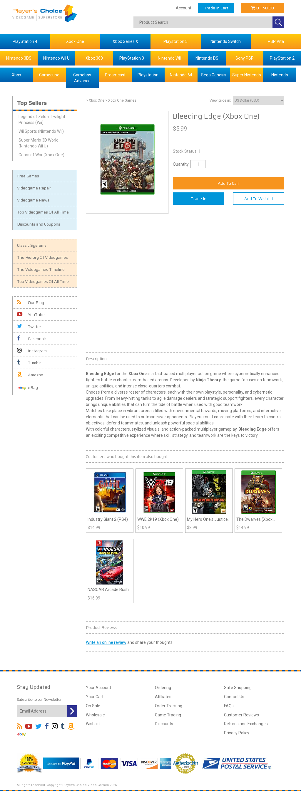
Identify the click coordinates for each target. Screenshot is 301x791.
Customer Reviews (241, 715)
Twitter (29, 326)
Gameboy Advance (82, 78)
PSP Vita (276, 41)
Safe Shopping (238, 687)
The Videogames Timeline (41, 269)
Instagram (32, 350)
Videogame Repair (34, 188)
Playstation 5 (175, 41)
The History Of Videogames (42, 257)
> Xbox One (95, 100)
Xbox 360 (94, 58)
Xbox (16, 75)
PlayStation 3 (131, 58)
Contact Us (234, 696)
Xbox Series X (125, 41)
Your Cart (94, 696)
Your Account (98, 687)
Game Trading (168, 715)
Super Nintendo (246, 75)
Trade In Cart (216, 8)
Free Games (28, 176)
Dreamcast (115, 75)
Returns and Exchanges (246, 723)
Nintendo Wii (169, 58)
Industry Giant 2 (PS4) (108, 519)
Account (183, 8)
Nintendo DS (206, 58)
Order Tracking (168, 705)
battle (106, 379)
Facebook (31, 338)
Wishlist (93, 723)
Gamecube (49, 75)
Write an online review (106, 642)
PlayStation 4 (25, 41)
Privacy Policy (236, 732)
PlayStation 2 (282, 58)
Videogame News (33, 200)
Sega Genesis (213, 75)
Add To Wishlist (258, 198)
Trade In (198, 198)
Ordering (163, 687)
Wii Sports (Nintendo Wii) (41, 131)
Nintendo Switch (225, 41)
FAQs (229, 705)
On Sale (93, 705)
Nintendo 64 (181, 75)
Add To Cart (229, 183)
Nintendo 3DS (18, 58)
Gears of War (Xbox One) (41, 154)
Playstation (148, 75)
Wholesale (95, 715)
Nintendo (279, 75)
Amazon (30, 375)
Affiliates (163, 696)
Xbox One (75, 41)
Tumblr (29, 363)
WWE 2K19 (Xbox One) (158, 519)
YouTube (31, 314)
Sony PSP (244, 58)
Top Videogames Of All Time (43, 212)
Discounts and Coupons (38, 224)
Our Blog (30, 302)
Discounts (164, 723)
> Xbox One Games (120, 100)
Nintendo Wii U (56, 58)
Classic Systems (31, 245)
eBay (27, 388)
